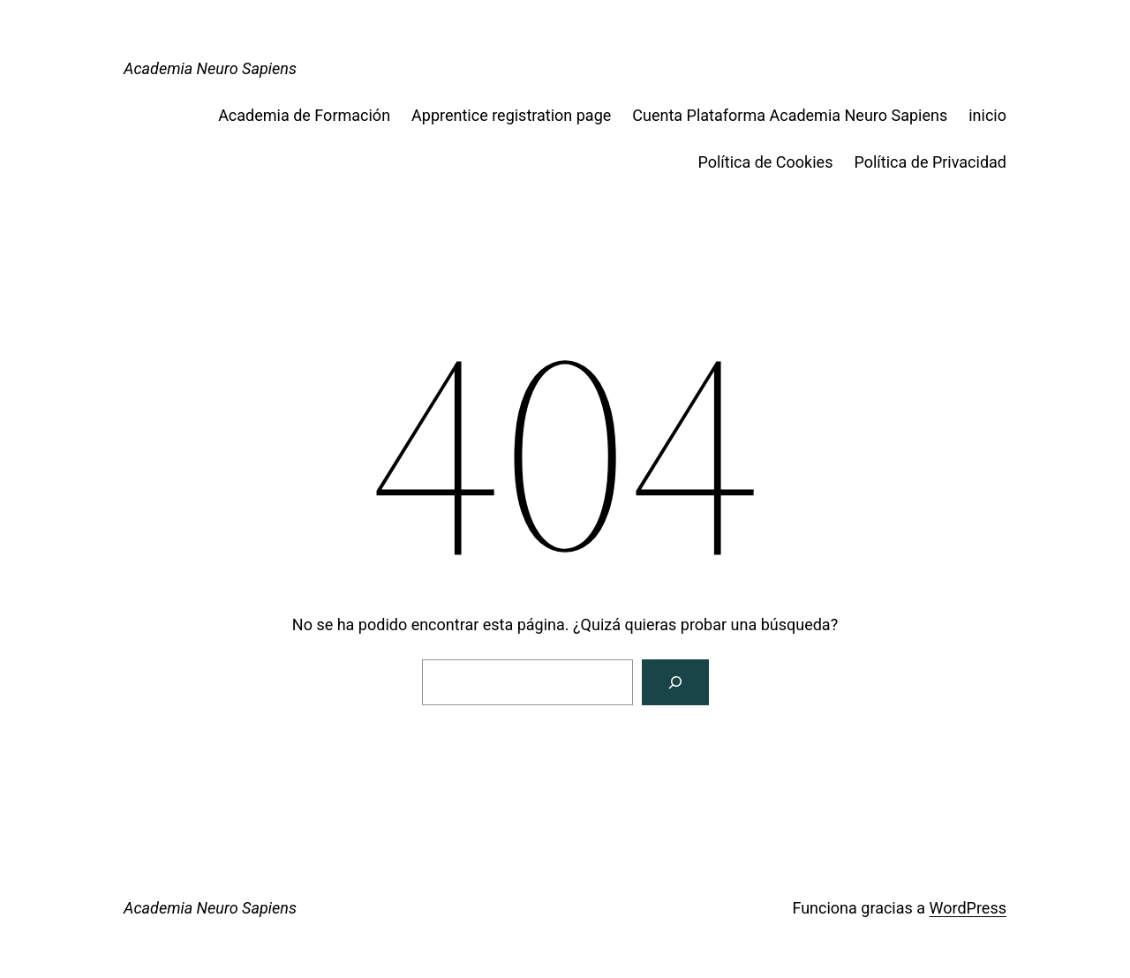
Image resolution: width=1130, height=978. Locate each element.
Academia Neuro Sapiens (210, 68)
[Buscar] (675, 682)
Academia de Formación (304, 115)
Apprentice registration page (511, 115)
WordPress (968, 908)
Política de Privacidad (930, 162)
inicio (987, 115)
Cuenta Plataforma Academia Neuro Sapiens (789, 115)
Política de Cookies (764, 162)
